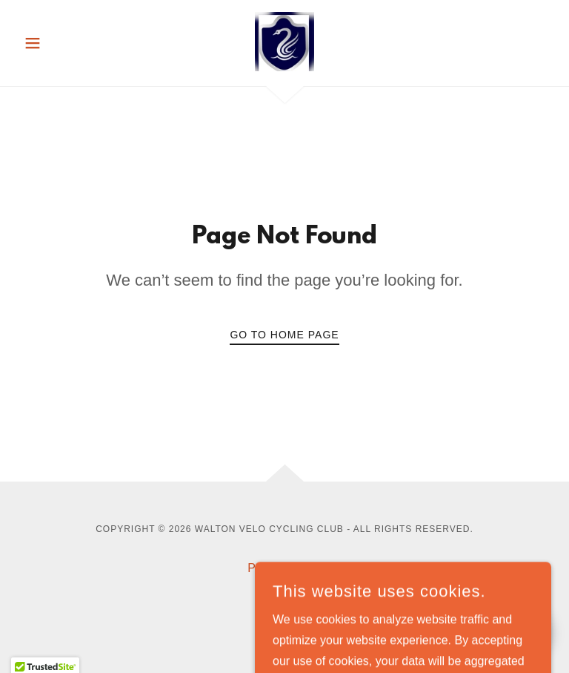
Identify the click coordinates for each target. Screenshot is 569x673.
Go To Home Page (284, 335)
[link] (284, 41)
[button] (58, 43)
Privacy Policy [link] (284, 568)
